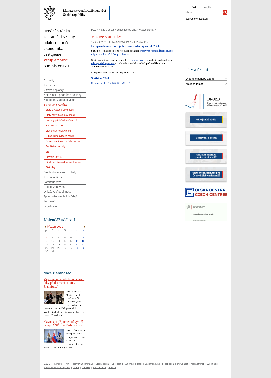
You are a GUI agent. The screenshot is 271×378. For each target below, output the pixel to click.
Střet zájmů (117, 364)
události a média (58, 42)
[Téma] (206, 84)
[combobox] (204, 12)
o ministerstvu (56, 65)
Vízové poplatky (54, 90)
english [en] (208, 7)
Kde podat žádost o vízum (60, 99)
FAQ (66, 364)
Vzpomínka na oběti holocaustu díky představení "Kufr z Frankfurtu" (64, 282)
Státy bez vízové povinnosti (60, 115)
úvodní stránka (57, 30)
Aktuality (49, 80)
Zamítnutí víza (52, 182)
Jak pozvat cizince (55, 125)
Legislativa (50, 206)
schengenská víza (140, 60)
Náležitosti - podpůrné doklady (62, 95)
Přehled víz (51, 85)
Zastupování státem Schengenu (63, 141)
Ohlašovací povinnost (57, 191)
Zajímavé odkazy (133, 364)
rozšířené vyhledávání (196, 18)
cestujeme (52, 54)
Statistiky (50, 167)
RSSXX (112, 367)
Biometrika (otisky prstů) (59, 130)
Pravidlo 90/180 (54, 157)
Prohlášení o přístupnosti (176, 364)
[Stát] (206, 79)
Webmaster (212, 364)
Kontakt (57, 364)
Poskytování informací (82, 364)
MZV (93, 29)
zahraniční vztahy (59, 36)
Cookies (86, 367)
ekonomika (53, 48)
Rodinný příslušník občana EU (62, 120)
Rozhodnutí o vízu (55, 177)
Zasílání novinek (153, 364)
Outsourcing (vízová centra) (60, 136)
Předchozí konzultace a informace (64, 162)
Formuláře (50, 201)
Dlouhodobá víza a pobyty (60, 172)
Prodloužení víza (54, 186)
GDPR (76, 367)
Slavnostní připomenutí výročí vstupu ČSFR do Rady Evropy (63, 323)
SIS (47, 151)
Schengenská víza (126, 29)
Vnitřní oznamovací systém (57, 367)
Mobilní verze (99, 367)
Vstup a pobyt (106, 29)
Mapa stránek (197, 364)
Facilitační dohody (55, 146)
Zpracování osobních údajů (61, 196)
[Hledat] (225, 12)
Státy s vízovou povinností (60, 109)
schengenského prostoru (103, 63)
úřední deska (102, 364)
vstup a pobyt (56, 59)
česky (194, 7)
